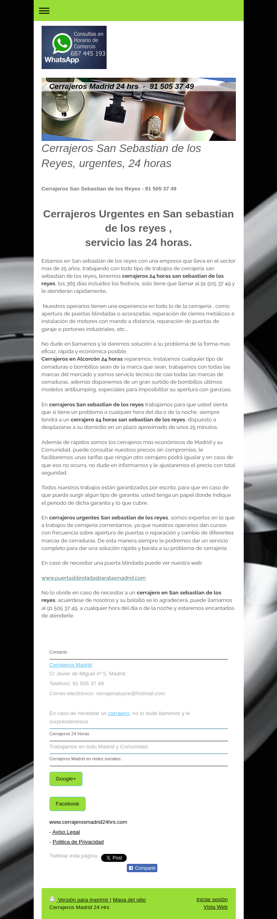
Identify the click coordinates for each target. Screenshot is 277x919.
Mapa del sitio (129, 900)
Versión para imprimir (80, 900)
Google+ (66, 779)
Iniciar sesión (212, 899)
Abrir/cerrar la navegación (139, 10)
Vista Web (215, 907)
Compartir (142, 868)
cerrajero (118, 713)
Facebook (67, 804)
